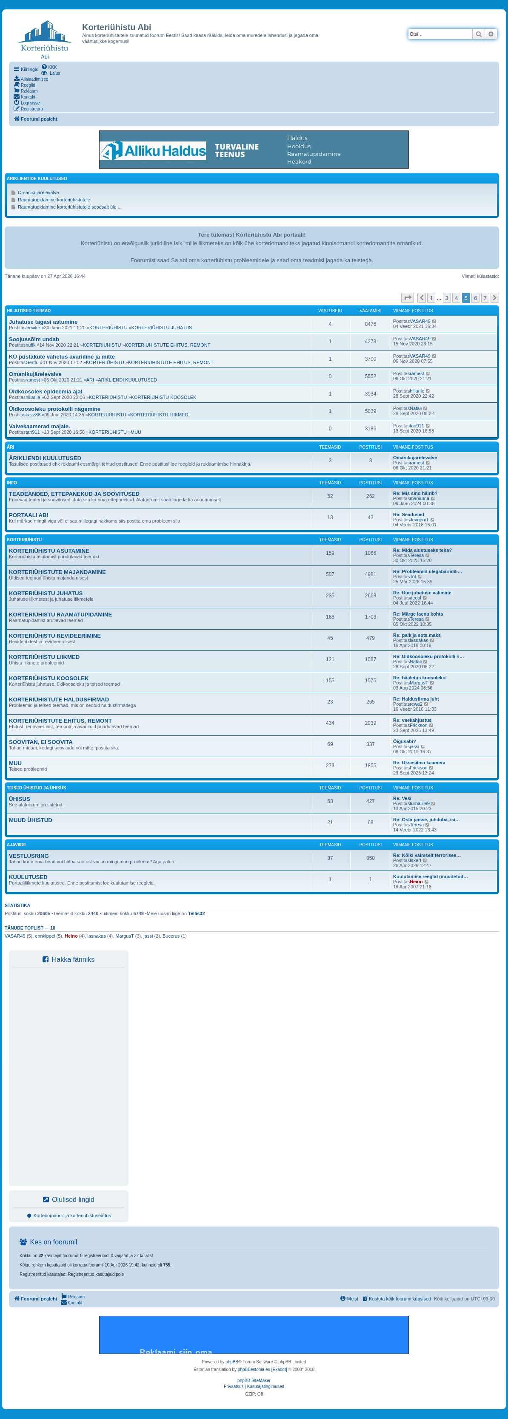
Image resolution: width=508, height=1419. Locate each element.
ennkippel (45, 935)
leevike (33, 327)
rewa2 (416, 704)
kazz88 (33, 414)
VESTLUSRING (29, 856)
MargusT (419, 682)
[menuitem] (49, 67)
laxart (415, 860)
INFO (12, 483)
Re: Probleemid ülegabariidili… (427, 571)
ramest (33, 379)
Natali (416, 408)
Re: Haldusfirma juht (416, 698)
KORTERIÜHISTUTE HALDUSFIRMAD (59, 699)
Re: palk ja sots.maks (417, 635)
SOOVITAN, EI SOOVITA (41, 742)
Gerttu (32, 362)
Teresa (417, 555)
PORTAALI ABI (28, 515)
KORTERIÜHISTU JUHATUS (161, 327)
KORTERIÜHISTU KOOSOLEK (164, 397)
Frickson (419, 725)
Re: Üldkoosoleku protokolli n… (428, 656)
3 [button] (446, 298)
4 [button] (456, 298)
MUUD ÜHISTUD (30, 820)
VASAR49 (420, 321)
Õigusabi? (404, 741)
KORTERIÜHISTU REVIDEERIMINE (55, 636)
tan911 (33, 432)
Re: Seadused (408, 514)
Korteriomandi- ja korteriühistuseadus (68, 1215)
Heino (416, 881)
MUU (136, 432)
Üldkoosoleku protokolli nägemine (54, 409)
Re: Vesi (402, 798)
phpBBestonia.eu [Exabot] (262, 1369)
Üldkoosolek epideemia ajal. (46, 391)
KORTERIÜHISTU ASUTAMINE (49, 551)
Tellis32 (196, 913)
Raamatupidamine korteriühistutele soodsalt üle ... (70, 206)
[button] (407, 298)
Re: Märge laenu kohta (418, 613)
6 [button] (475, 298)
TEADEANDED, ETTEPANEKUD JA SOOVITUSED (74, 494)
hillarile (33, 397)
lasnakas (419, 640)
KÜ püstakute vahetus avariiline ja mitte (62, 356)
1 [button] (431, 298)
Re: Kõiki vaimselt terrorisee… (427, 855)
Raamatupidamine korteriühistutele (54, 199)
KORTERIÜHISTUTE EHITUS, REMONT (168, 345)
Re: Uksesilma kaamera (419, 762)
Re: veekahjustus (412, 720)
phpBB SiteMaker (254, 1380)
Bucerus (171, 935)
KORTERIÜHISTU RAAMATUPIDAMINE (60, 614)
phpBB (231, 1362)
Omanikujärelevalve (38, 192)
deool (415, 597)
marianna (419, 498)
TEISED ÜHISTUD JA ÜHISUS (36, 788)
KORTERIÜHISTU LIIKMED (159, 414)
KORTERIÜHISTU (108, 327)
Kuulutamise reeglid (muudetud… (430, 876)
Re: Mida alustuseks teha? (422, 550)
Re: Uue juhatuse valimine (422, 592)
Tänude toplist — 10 (30, 927)
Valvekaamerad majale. (39, 426)
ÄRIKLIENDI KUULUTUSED (127, 379)
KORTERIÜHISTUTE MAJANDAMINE (57, 572)
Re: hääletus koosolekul (420, 677)
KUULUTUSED (28, 877)
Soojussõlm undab (34, 339)
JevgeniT (419, 519)
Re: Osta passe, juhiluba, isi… (426, 819)
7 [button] (485, 298)
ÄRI (90, 379)
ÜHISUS (19, 799)
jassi (414, 746)
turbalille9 (420, 803)
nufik (30, 345)
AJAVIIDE (16, 844)
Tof (413, 576)
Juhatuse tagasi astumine (43, 322)
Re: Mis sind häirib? (415, 493)
